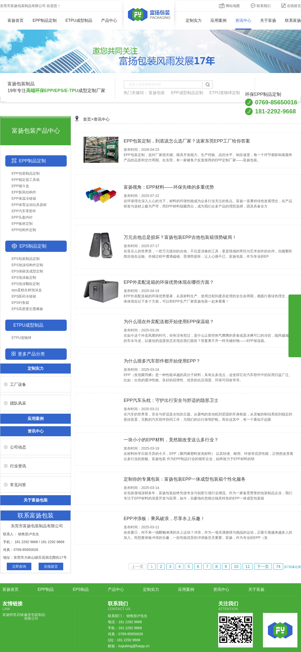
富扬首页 (12, 20)
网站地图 (229, 6)
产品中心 (109, 20)
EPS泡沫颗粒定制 (26, 284)
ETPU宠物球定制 (224, 93)
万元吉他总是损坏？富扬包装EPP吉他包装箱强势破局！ (180, 237)
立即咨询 (19, 566)
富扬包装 (157, 93)
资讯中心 (243, 20)
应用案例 (218, 20)
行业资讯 (15, 466)
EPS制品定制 (32, 246)
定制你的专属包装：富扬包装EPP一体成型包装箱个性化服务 (185, 479)
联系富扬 (293, 20)
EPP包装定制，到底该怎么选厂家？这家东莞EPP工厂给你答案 (187, 140)
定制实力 (194, 20)
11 (247, 566)
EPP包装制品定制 (26, 173)
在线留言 (291, 6)
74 (278, 566)
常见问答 (15, 485)
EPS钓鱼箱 (20, 303)
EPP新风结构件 (24, 192)
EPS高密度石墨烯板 (27, 309)
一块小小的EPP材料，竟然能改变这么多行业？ (171, 439)
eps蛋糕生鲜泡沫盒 (27, 290)
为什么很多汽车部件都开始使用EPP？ (162, 361)
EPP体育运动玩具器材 (29, 205)
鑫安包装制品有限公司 (34, 616)
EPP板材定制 (22, 224)
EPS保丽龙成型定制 (27, 271)
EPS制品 (81, 589)
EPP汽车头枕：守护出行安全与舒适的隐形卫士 (171, 400)
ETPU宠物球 (21, 338)
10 (236, 566)
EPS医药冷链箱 (24, 296)
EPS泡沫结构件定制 (27, 265)
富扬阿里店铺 (13, 615)
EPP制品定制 (45, 20)
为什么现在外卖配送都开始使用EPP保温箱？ (169, 321)
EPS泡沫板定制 (24, 277)
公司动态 (15, 447)
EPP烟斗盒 (20, 186)
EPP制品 (46, 589)
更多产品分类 (31, 353)
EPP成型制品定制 (187, 93)
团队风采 (15, 403)
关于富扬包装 (36, 500)
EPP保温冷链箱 (24, 198)
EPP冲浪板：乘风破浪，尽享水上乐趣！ (164, 518)
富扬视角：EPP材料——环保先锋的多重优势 (169, 187)
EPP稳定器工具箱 (26, 180)
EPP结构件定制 (24, 230)
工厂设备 (15, 384)
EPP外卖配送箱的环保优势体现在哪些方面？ (169, 282)
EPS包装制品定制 (26, 259)
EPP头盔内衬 (22, 217)
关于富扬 (268, 20)
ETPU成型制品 (78, 20)
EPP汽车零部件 (24, 211)
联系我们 (261, 6)
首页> (88, 119)
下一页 (263, 566)
